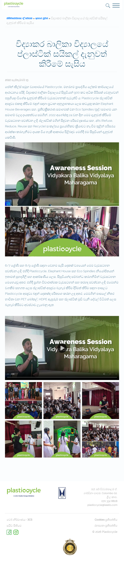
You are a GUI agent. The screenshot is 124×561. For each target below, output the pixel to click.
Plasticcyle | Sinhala (19, 18)
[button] (108, 5)
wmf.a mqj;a (41, 18)
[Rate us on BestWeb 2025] (70, 547)
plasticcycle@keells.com (102, 504)
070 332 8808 (109, 501)
